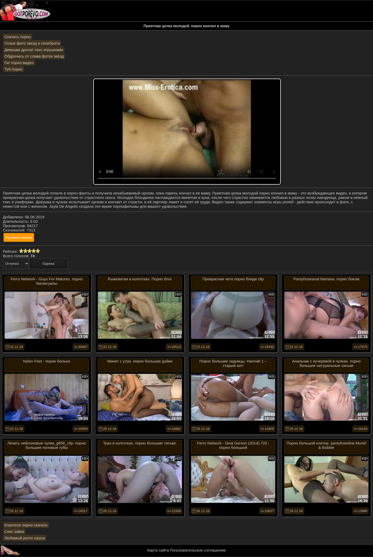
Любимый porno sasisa (24, 538)
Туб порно (13, 69)
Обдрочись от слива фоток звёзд (34, 56)
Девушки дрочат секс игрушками (33, 49)
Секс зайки (14, 531)
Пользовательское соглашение (198, 550)
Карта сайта (158, 550)
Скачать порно (17, 36)
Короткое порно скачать (25, 525)
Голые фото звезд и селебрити (32, 43)
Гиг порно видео (19, 62)
